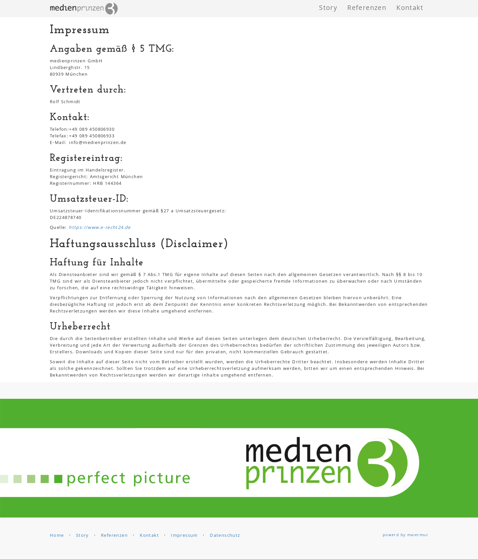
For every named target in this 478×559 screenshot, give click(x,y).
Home (57, 535)
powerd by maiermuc (405, 535)
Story (328, 8)
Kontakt (409, 8)
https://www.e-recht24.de (100, 228)
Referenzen (366, 8)
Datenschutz (225, 535)
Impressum (184, 535)
